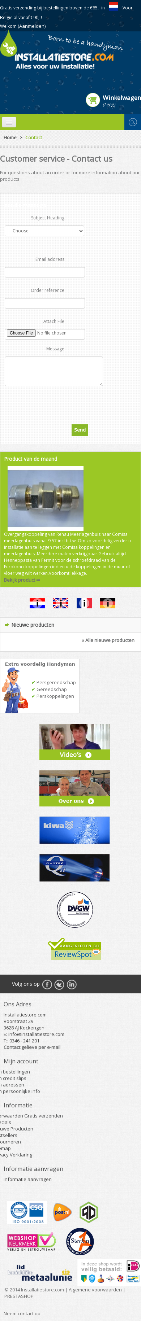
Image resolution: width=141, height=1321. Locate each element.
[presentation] (70, 404)
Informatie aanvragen (28, 1179)
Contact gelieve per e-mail (32, 1047)
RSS (71, 984)
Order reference (47, 290)
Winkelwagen (122, 97)
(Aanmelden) (32, 26)
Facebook (47, 984)
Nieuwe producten (32, 624)
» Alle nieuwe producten (108, 640)
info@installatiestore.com (36, 1034)
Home (10, 137)
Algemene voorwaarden (95, 1289)
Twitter (59, 984)
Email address (49, 259)
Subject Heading (47, 218)
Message (55, 349)
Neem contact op (22, 1313)
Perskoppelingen (52, 696)
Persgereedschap (53, 682)
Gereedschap (49, 689)
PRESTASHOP (19, 1296)
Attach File (53, 321)
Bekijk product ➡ (22, 580)
